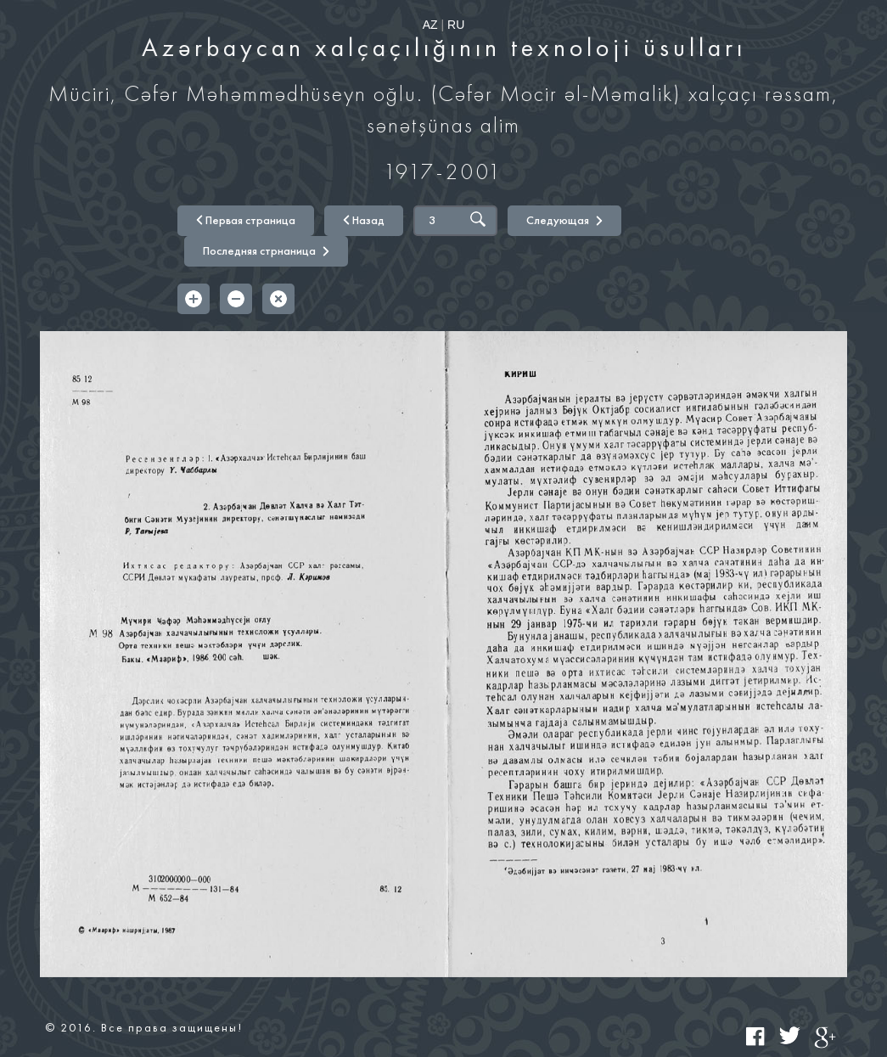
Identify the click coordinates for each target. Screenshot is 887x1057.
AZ (430, 24)
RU (455, 24)
